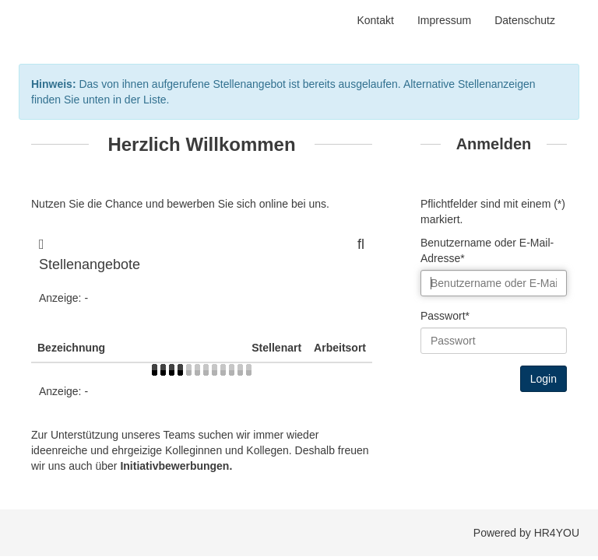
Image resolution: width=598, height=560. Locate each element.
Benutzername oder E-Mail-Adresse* (487, 250)
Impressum (444, 20)
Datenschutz (524, 20)
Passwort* (445, 316)
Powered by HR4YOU (526, 533)
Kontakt (375, 20)
